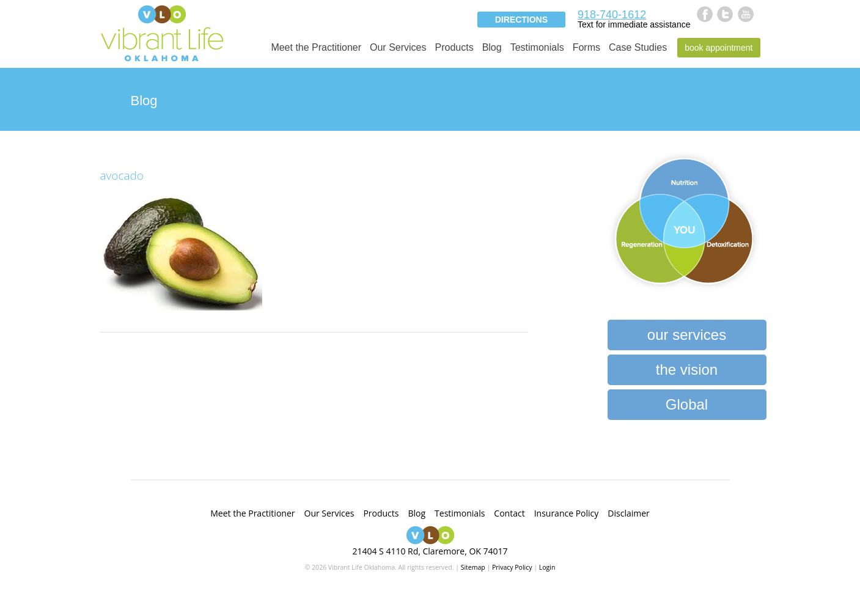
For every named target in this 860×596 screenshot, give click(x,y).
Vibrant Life (162, 32)
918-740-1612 (612, 15)
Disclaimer (628, 513)
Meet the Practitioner (316, 47)
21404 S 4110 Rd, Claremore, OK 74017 (429, 551)
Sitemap (473, 567)
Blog (492, 47)
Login (547, 567)
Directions (521, 19)
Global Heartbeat (687, 408)
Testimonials (537, 47)
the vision (687, 369)
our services (686, 334)
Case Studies (638, 47)
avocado (122, 175)
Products (454, 47)
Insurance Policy (566, 513)
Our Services (398, 47)
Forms (586, 47)
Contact (509, 513)
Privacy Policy (512, 567)
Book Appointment (718, 48)
